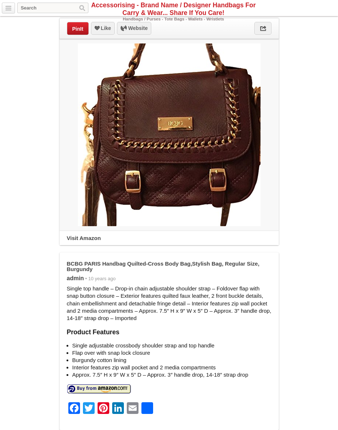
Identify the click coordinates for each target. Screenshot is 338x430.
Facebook (323, 8)
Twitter (314, 8)
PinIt (77, 29)
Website (134, 28)
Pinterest (331, 8)
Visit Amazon (84, 238)
